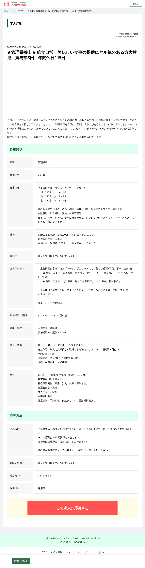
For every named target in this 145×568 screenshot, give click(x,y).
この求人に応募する (72, 507)
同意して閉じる (20, 560)
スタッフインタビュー (80, 552)
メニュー (136, 4)
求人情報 (57, 552)
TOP (44, 552)
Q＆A (101, 552)
